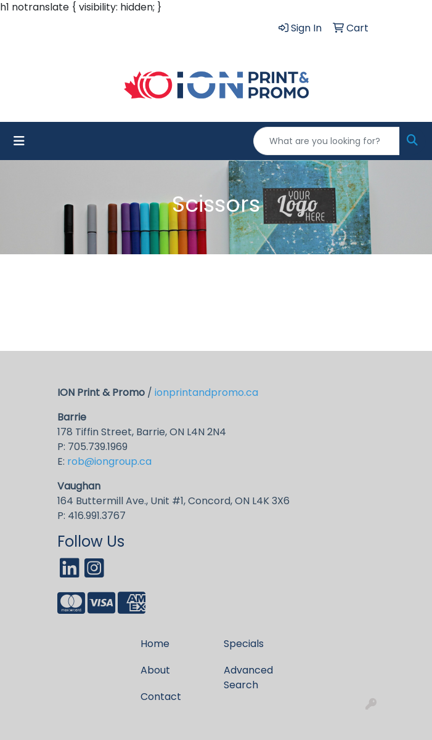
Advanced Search (248, 677)
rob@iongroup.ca (109, 461)
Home (155, 644)
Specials (244, 644)
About (155, 670)
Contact (161, 697)
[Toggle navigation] (19, 141)
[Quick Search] (326, 141)
